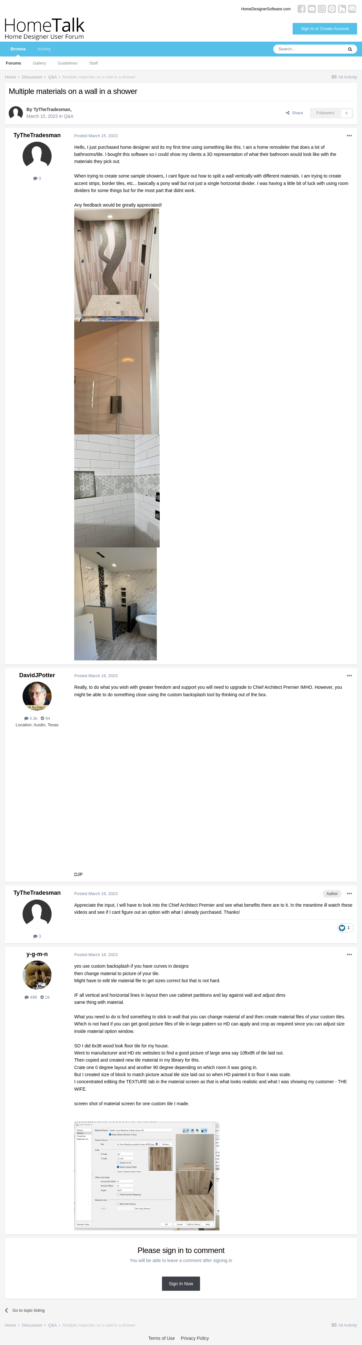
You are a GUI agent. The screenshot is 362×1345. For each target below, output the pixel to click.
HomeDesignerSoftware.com (266, 9)
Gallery (39, 63)
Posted (95, 135)
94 (45, 718)
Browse (18, 51)
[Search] (308, 49)
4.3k (30, 718)
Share (294, 112)
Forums (13, 63)
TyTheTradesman (52, 109)
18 (45, 997)
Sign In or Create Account (325, 28)
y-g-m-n (37, 954)
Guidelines (67, 63)
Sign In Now (181, 1283)
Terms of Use (161, 1338)
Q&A (69, 116)
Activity (44, 48)
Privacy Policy (195, 1338)
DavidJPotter (37, 675)
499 (31, 997)
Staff (93, 63)
